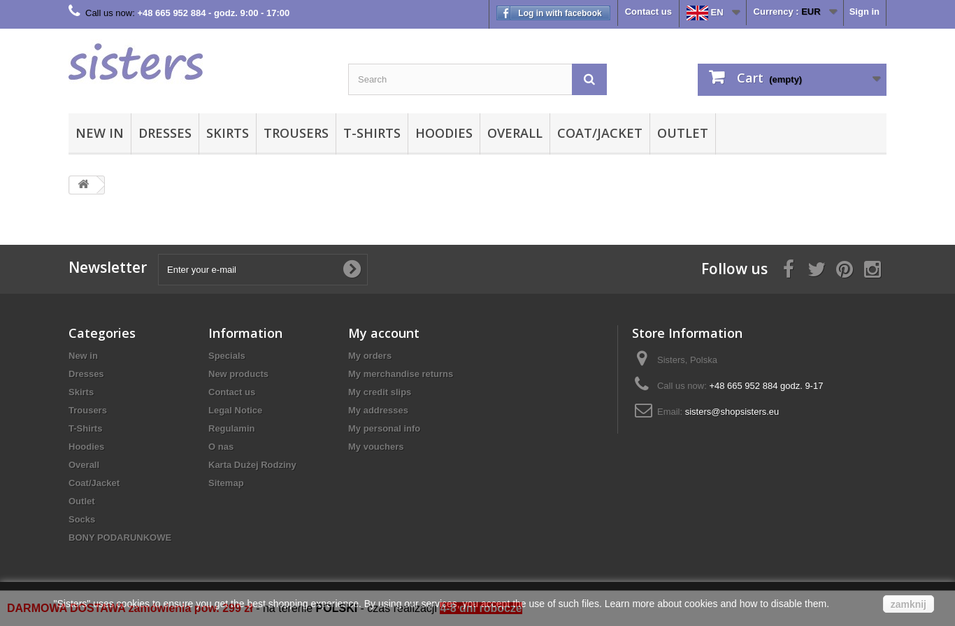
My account (383, 333)
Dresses (165, 133)
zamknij (908, 604)
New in (100, 133)
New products (238, 374)
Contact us (648, 11)
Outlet (682, 133)
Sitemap (226, 483)
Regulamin (231, 428)
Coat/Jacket (599, 133)
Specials (226, 355)
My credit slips (379, 392)
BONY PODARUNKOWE (120, 537)
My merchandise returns (400, 374)
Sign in (864, 11)
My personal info (384, 428)
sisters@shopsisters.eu (732, 411)
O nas (221, 446)
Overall (515, 133)
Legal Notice (235, 410)
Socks (82, 519)
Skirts (227, 133)
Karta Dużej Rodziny (252, 465)
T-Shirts (372, 133)
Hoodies (444, 133)
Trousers (296, 133)
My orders (370, 355)
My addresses (378, 410)
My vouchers (375, 446)
